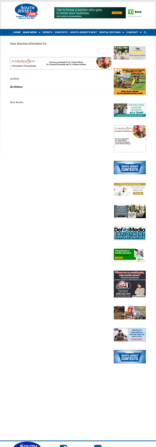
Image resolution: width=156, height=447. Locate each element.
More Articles (16, 102)
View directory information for (28, 43)
